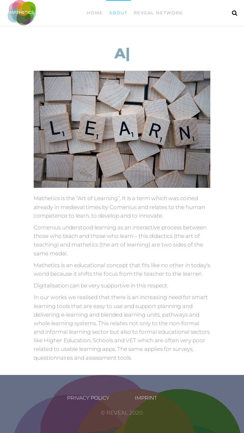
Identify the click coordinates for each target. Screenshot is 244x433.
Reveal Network (158, 12)
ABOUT (118, 12)
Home (95, 12)
